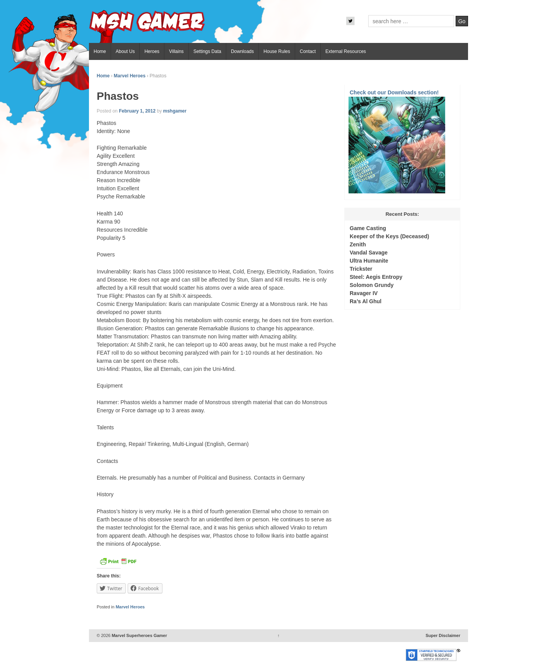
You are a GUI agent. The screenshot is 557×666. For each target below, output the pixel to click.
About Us (125, 51)
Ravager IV (364, 293)
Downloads (242, 51)
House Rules (276, 51)
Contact (308, 51)
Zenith (358, 244)
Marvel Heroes (129, 76)
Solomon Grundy (372, 285)
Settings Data (207, 51)
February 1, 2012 (137, 111)
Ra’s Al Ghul (365, 301)
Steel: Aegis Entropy (376, 277)
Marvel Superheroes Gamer (139, 635)
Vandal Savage (369, 252)
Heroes (151, 51)
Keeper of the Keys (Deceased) (389, 236)
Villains (176, 51)
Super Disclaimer (442, 635)
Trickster (361, 269)
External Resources (345, 51)
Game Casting (368, 228)
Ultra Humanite (369, 261)
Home (100, 51)
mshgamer (174, 111)
